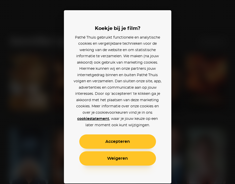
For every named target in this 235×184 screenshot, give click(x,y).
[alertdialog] (117, 92)
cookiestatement (93, 119)
